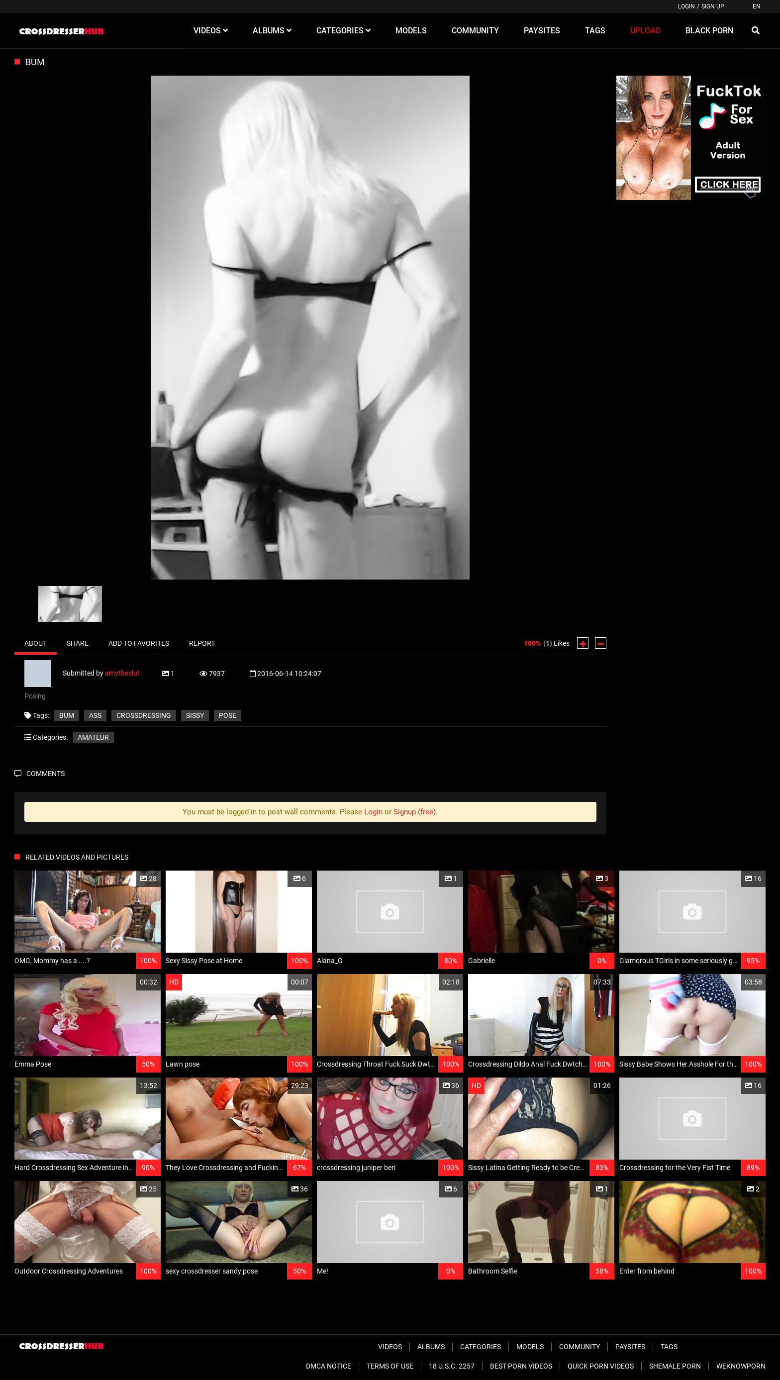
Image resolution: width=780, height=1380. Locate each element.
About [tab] (35, 643)
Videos (390, 1347)
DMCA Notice (328, 1366)
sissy (195, 715)
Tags (669, 1347)
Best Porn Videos (521, 1366)
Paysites (630, 1347)
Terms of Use (390, 1366)
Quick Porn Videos (601, 1366)
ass (95, 715)
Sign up (712, 6)
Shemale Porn (675, 1366)
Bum (66, 715)
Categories (480, 1347)
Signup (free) (414, 811)
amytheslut (122, 673)
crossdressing (143, 715)
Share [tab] (78, 643)
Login (686, 6)
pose (227, 715)
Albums (431, 1347)
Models (530, 1347)
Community (579, 1347)
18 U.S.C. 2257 (452, 1366)
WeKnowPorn (741, 1366)
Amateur (93, 737)
